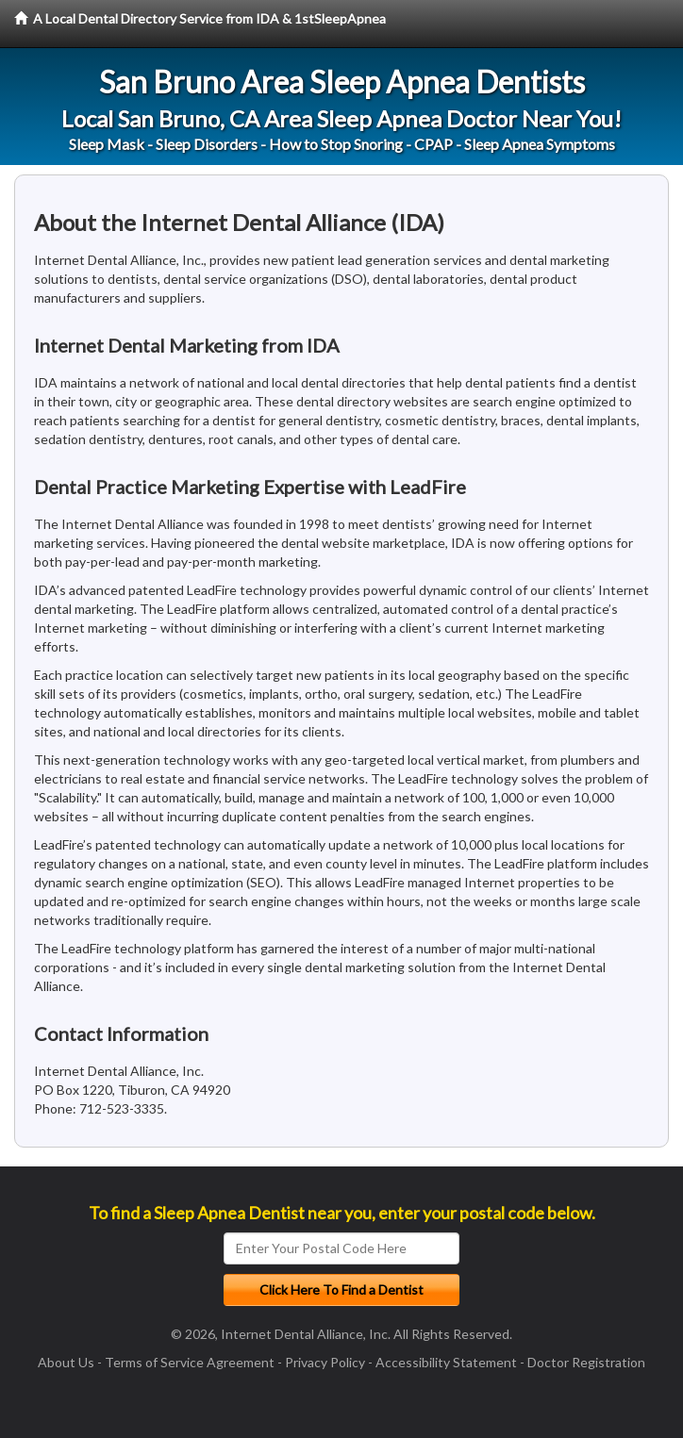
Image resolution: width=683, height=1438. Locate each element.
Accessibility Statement (446, 1362)
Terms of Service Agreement (190, 1362)
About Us (66, 1362)
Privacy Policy (325, 1362)
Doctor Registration (586, 1362)
